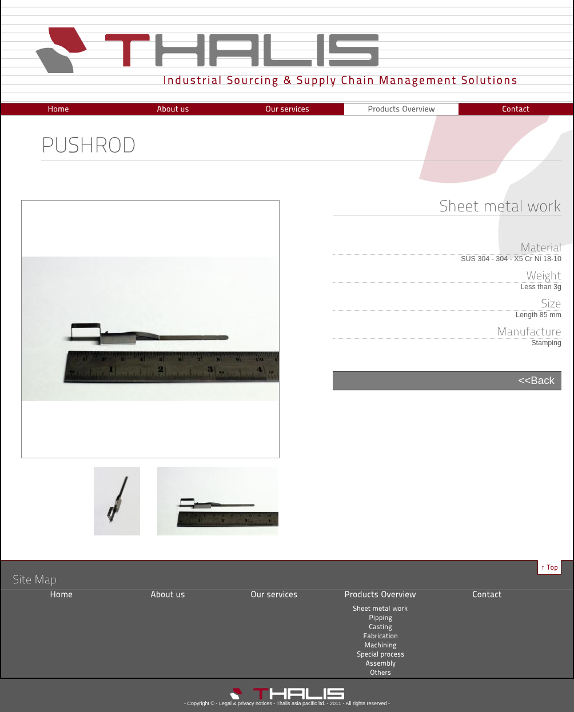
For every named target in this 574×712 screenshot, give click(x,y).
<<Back (536, 380)
